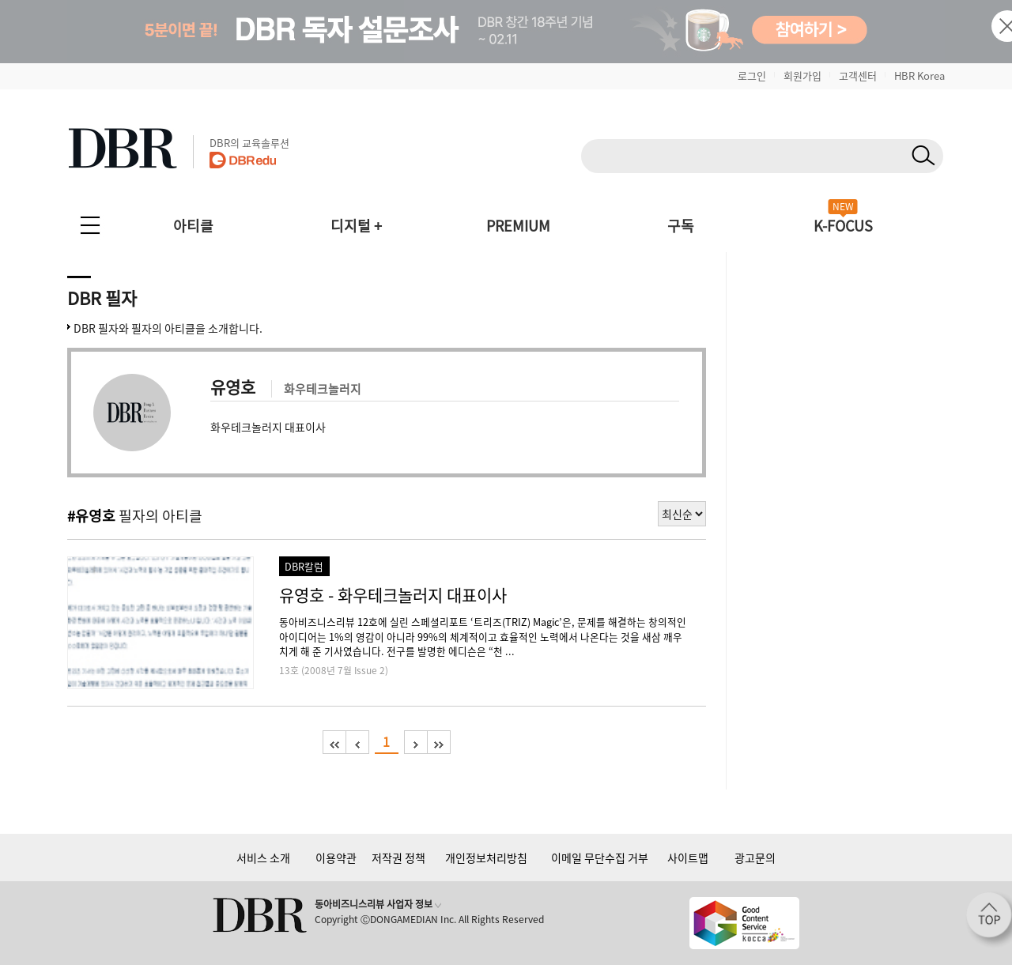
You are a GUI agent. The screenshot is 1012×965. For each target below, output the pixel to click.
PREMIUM (518, 225)
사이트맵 (687, 857)
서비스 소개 (263, 857)
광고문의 (755, 857)
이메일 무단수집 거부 (599, 857)
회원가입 (802, 75)
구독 (680, 225)
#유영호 (91, 515)
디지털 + (356, 225)
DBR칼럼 (304, 566)
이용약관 (336, 857)
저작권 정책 (398, 857)
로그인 (752, 75)
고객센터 (858, 75)
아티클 (193, 225)
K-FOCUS (843, 225)
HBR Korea (919, 75)
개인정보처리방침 (486, 857)
